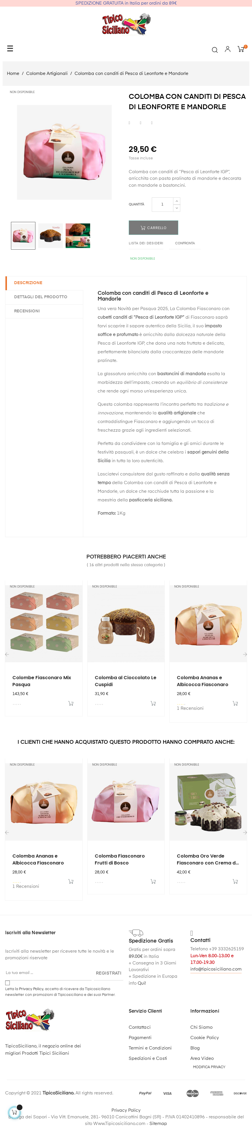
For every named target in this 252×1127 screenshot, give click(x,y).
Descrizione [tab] (28, 283)
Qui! (142, 983)
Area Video (202, 1058)
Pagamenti (140, 1038)
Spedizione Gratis (151, 941)
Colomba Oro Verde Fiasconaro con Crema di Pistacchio (207, 860)
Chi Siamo (201, 1027)
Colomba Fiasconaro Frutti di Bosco (120, 859)
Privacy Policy (31, 989)
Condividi (129, 123)
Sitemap (158, 1124)
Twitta (140, 123)
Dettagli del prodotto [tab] (40, 297)
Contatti (200, 940)
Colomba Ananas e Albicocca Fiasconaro (202, 681)
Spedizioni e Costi (148, 1058)
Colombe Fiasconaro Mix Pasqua (41, 681)
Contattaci (140, 1027)
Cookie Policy (204, 1038)
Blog (195, 1048)
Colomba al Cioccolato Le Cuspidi (125, 681)
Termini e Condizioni (150, 1048)
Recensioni (27, 311)
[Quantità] (162, 204)
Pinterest (152, 123)
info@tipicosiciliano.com (216, 969)
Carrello (153, 227)
